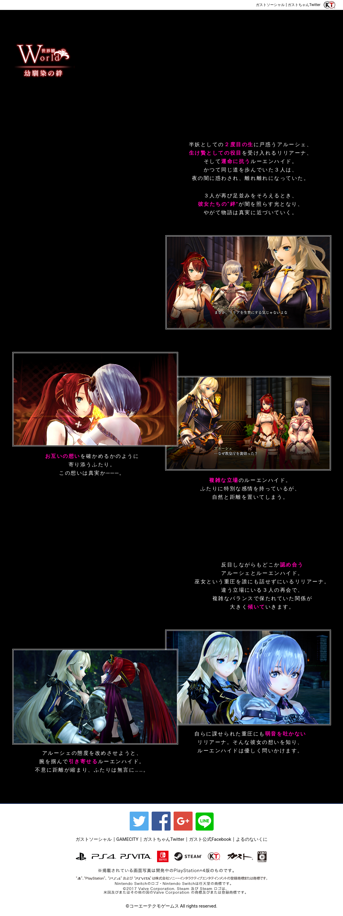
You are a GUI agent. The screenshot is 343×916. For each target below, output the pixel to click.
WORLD (98, 19)
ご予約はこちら (34, 5)
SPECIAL (272, 19)
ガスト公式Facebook (210, 839)
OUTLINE (59, 19)
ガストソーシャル (270, 5)
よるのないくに (251, 839)
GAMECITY (127, 839)
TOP (22, 19)
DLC (316, 19)
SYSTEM (191, 19)
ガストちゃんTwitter (304, 5)
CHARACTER (143, 19)
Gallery (231, 19)
